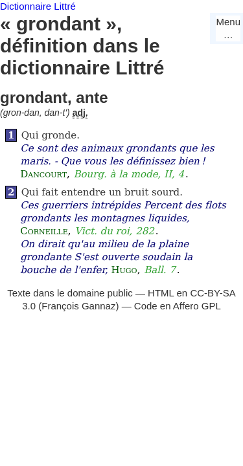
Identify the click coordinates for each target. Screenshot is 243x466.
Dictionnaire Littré (38, 6)
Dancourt (43, 174)
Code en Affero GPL (177, 305)
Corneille (43, 231)
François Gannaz (78, 305)
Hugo (124, 270)
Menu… (228, 28)
